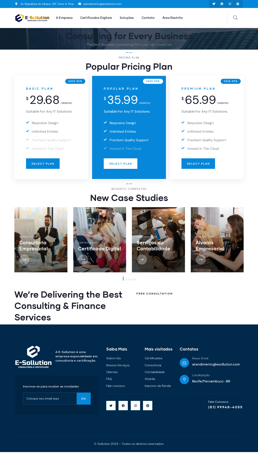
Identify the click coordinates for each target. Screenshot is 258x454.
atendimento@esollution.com (216, 366)
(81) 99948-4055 (225, 409)
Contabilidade (147, 238)
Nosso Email (200, 360)
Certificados (87, 244)
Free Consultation (155, 296)
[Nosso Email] (184, 364)
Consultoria (28, 238)
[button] (123, 281)
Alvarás (201, 238)
